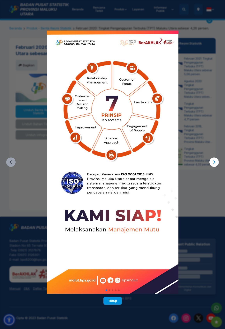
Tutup (112, 301)
